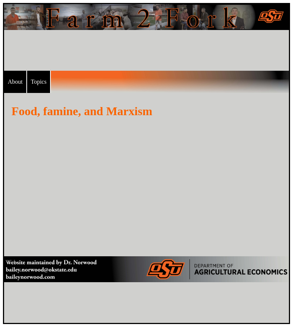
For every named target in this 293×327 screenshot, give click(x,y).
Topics (38, 82)
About (15, 82)
